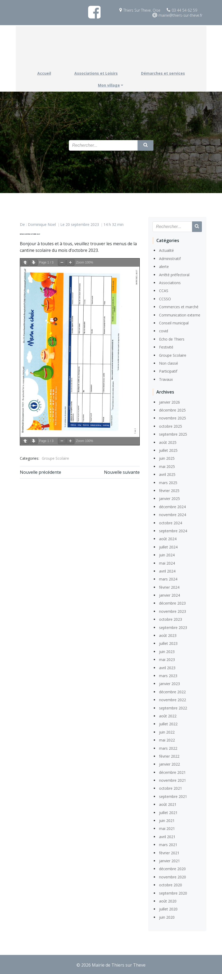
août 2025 (167, 441)
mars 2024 (168, 578)
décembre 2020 (172, 868)
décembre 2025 (172, 409)
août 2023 (167, 634)
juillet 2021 (168, 812)
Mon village (111, 83)
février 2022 (169, 755)
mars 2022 (168, 747)
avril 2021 (167, 836)
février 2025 (169, 490)
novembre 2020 (172, 876)
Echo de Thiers (171, 338)
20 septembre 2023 (82, 224)
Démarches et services (163, 71)
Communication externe (179, 314)
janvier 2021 (169, 860)
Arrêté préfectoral (174, 274)
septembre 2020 (173, 892)
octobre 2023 (170, 618)
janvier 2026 (169, 401)
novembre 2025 (172, 417)
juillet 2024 (168, 546)
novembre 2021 (172, 779)
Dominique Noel (42, 224)
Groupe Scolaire (55, 456)
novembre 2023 (172, 610)
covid (163, 330)
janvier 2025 (169, 498)
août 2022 (167, 715)
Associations (169, 282)
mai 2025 (167, 465)
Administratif (169, 258)
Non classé (168, 362)
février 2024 (169, 586)
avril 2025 (167, 473)
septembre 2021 (173, 795)
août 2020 (167, 900)
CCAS (163, 290)
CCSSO (165, 298)
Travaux (166, 378)
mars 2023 (168, 675)
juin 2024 (166, 554)
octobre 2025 (170, 425)
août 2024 (167, 538)
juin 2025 (166, 458)
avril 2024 (167, 570)
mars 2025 (168, 482)
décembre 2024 (172, 506)
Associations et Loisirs (96, 71)
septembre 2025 (173, 433)
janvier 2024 (169, 594)
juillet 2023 (168, 643)
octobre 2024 (170, 522)
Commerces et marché (178, 306)
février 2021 (169, 852)
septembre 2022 (173, 707)
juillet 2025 (168, 449)
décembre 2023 (172, 602)
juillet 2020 (168, 908)
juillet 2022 (168, 723)
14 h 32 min (113, 224)
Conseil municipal (173, 322)
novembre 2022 (172, 699)
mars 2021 (168, 844)
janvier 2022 (169, 763)
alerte (164, 266)
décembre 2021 (172, 771)
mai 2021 (167, 828)
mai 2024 (167, 562)
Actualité (166, 250)
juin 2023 (166, 651)
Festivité (166, 346)
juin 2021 (166, 820)
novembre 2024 (172, 514)
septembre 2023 (173, 626)
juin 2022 (166, 731)
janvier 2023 (169, 683)
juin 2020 (166, 916)
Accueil (44, 71)
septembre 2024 (173, 530)
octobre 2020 (170, 884)
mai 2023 (167, 659)
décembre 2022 (172, 691)
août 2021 (167, 803)
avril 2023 (167, 667)
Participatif (168, 370)
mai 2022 (167, 739)
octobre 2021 (170, 787)
